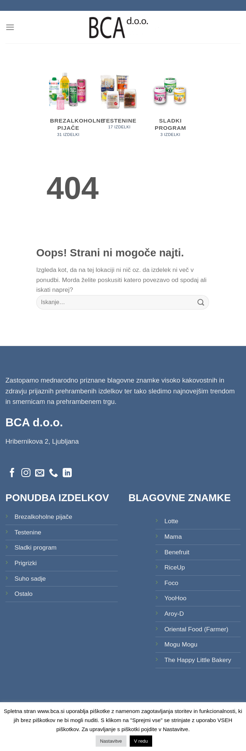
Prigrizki (25, 563)
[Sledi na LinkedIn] (67, 473)
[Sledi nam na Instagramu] (25, 473)
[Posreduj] (201, 302)
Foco (171, 582)
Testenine (27, 532)
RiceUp (174, 567)
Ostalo (23, 593)
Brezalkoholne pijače (43, 516)
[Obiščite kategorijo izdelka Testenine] (119, 103)
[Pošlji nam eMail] (39, 473)
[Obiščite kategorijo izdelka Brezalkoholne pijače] (68, 107)
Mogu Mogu (180, 644)
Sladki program (35, 547)
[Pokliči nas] (53, 473)
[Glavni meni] (10, 27)
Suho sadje (30, 578)
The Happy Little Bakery (197, 659)
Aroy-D (174, 613)
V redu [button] (141, 741)
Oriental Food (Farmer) (196, 629)
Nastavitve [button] (111, 741)
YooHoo (175, 598)
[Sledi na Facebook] (12, 473)
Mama (173, 536)
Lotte (171, 521)
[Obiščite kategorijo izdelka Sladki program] (170, 107)
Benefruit (176, 552)
